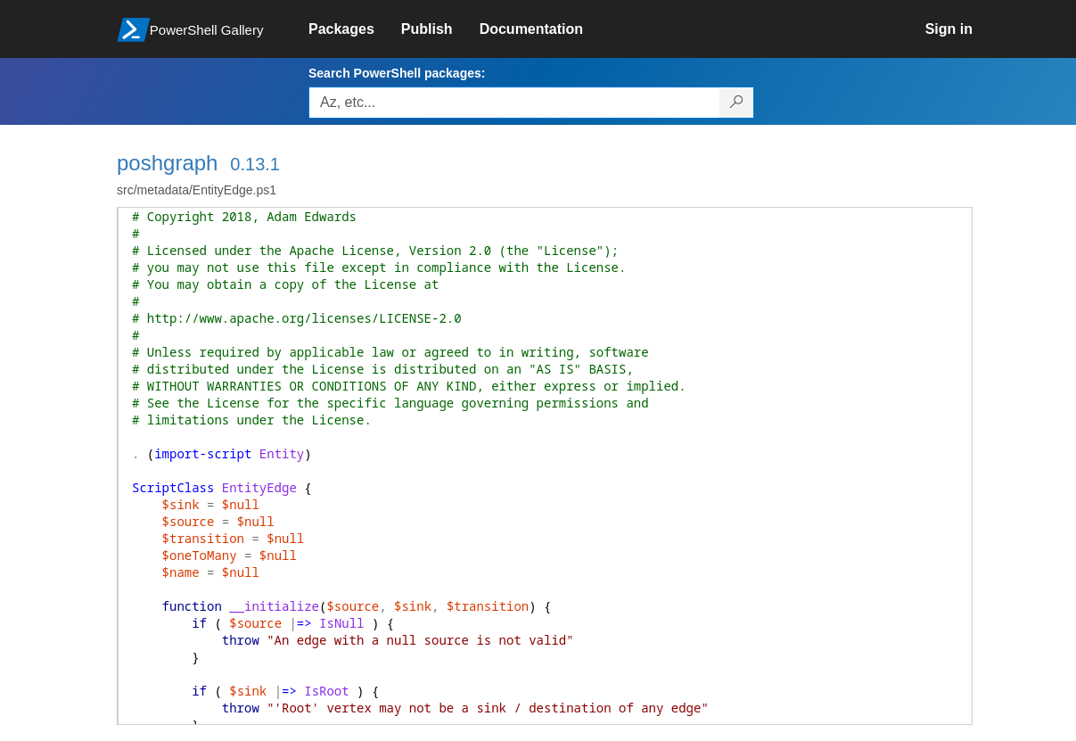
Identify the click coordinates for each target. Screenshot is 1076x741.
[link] (354, 29)
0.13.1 (255, 164)
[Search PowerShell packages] (736, 102)
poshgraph (167, 163)
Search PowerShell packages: (396, 73)
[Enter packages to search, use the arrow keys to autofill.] (514, 102)
